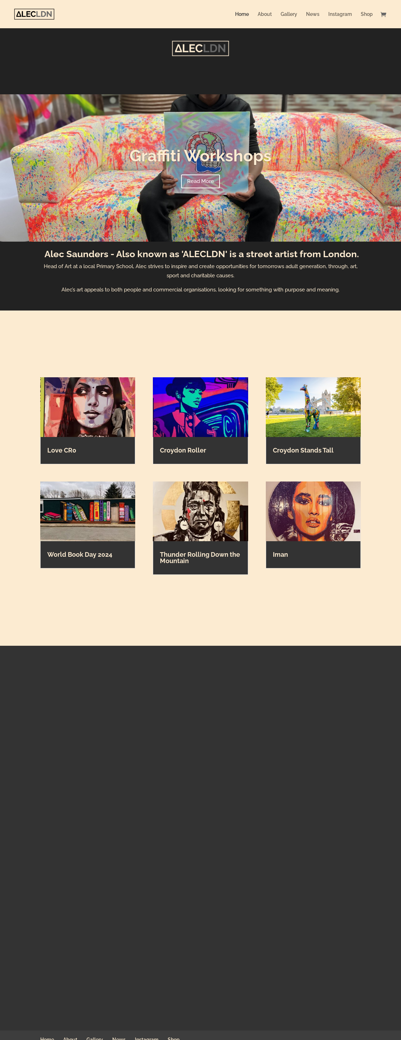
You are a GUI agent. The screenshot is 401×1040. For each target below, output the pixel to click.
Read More (200, 181)
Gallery (289, 14)
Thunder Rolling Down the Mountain (200, 558)
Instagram (340, 14)
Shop (367, 14)
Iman (280, 554)
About (265, 14)
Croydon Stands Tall (303, 450)
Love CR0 (61, 450)
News (312, 14)
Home (242, 14)
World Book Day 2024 (79, 554)
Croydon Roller (183, 450)
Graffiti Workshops (200, 155)
